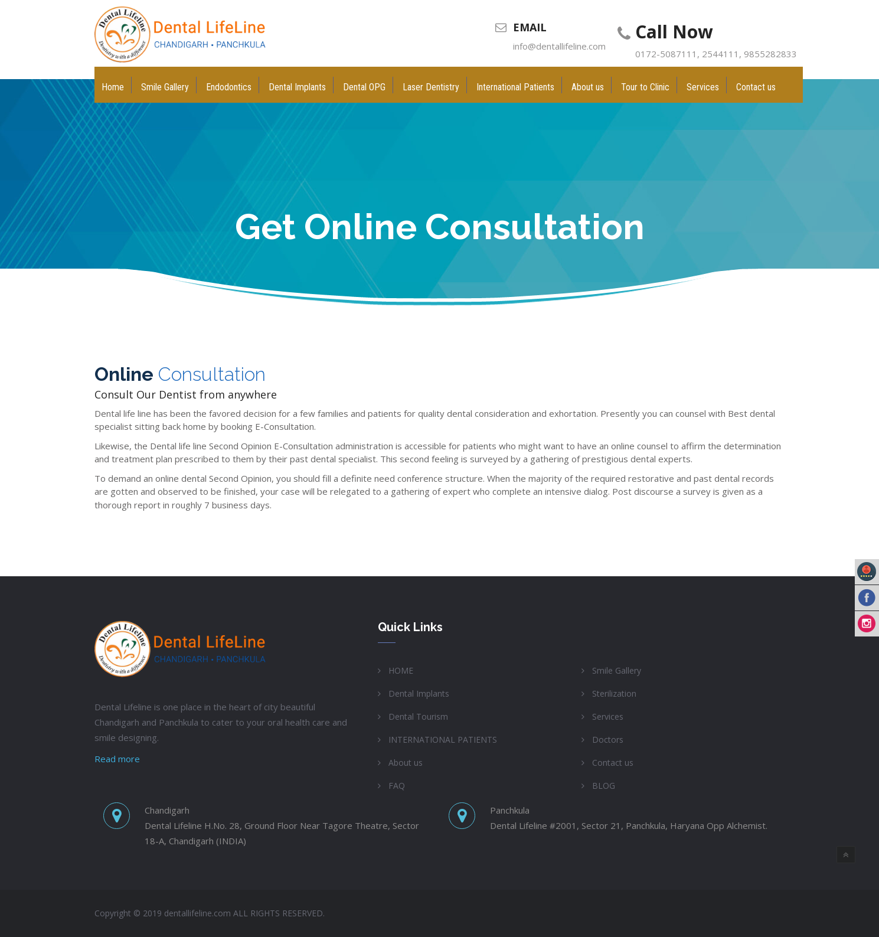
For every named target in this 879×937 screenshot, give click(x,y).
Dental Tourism (418, 716)
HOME (400, 670)
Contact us (612, 762)
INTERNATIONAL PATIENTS (442, 739)
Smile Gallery (616, 670)
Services (607, 716)
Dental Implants (418, 693)
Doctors (607, 739)
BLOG (603, 785)
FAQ (396, 785)
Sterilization (614, 693)
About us (405, 762)
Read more (117, 759)
